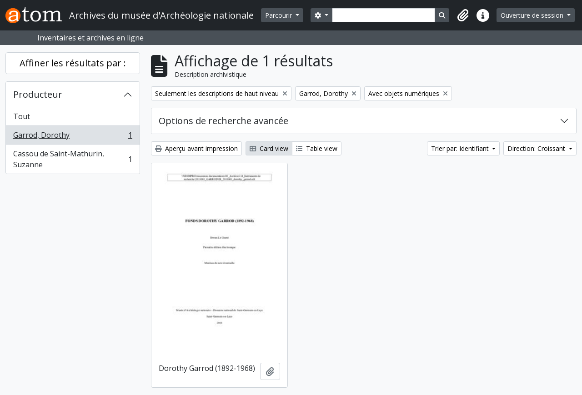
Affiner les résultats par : (73, 63)
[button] (463, 15)
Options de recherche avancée (223, 121)
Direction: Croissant (537, 148)
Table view (316, 148)
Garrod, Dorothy (72, 137)
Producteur (37, 94)
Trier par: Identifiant (461, 148)
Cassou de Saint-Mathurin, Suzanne (72, 159)
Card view (269, 148)
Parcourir (279, 15)
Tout (21, 116)
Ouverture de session (533, 15)
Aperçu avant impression (196, 148)
